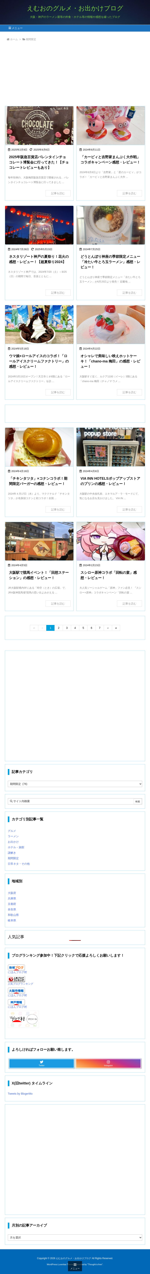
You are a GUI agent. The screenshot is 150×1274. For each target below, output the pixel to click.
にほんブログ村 (17, 972)
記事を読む (58, 193)
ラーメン (13, 836)
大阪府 (12, 892)
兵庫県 (12, 898)
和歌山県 (13, 914)
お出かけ (13, 841)
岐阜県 (12, 920)
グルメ (12, 830)
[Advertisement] (75, 74)
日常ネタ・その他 (19, 863)
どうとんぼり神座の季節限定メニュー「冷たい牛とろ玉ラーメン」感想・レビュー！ (110, 262)
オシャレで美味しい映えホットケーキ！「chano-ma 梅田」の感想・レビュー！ (110, 361)
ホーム (14, 39)
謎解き (12, 852)
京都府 (12, 903)
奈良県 (12, 909)
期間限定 (13, 858)
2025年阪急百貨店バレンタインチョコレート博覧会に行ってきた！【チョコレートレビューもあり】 (39, 162)
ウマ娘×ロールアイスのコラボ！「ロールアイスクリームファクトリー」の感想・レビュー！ (39, 361)
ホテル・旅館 (16, 847)
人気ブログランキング (20, 984)
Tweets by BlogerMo (20, 1093)
